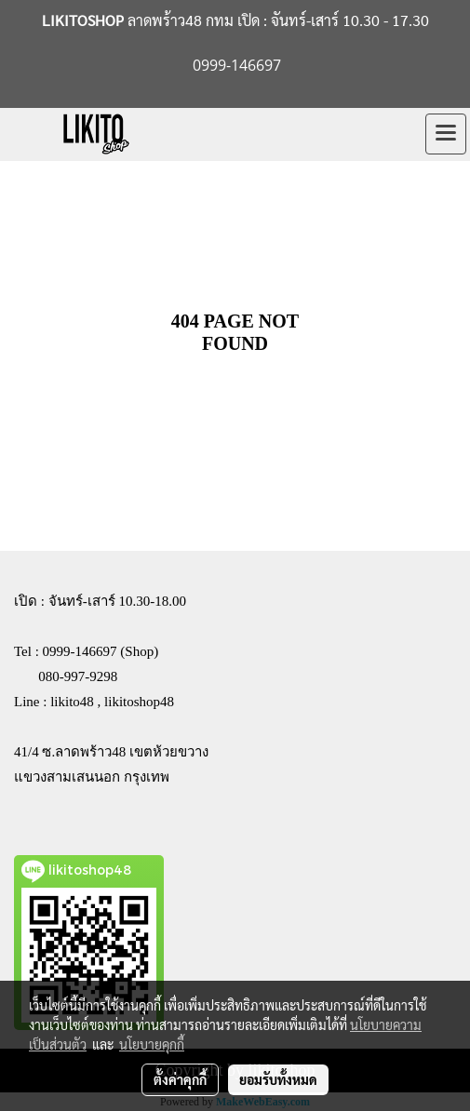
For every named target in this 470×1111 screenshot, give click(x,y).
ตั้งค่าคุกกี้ (180, 1079)
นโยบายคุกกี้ (151, 1044)
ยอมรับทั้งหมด (278, 1079)
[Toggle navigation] (445, 134)
